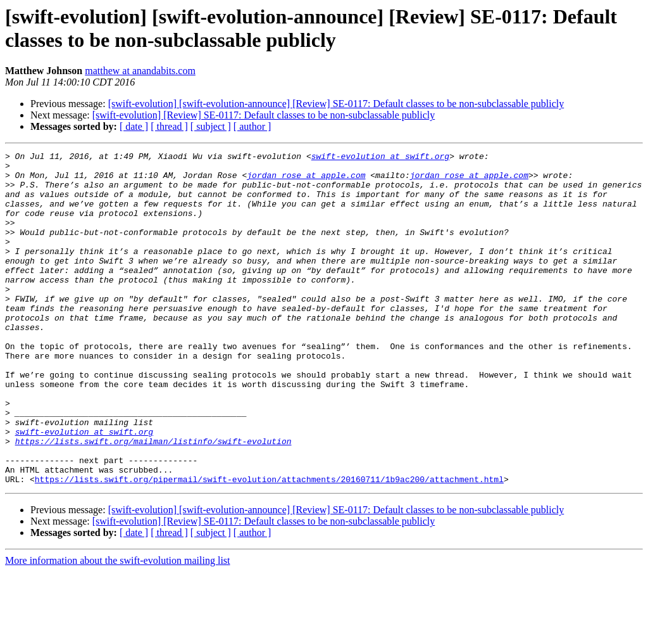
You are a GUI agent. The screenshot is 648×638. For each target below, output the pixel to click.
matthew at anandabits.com (140, 70)
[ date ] (134, 126)
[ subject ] (210, 126)
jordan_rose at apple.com (306, 180)
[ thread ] (169, 126)
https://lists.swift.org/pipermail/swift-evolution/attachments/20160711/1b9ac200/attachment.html (269, 545)
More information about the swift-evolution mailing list (117, 627)
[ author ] (252, 126)
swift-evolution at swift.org (380, 157)
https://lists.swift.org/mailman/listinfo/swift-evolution (153, 500)
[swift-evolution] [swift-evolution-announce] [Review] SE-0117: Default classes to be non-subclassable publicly (336, 103)
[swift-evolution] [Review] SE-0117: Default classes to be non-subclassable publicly (263, 115)
